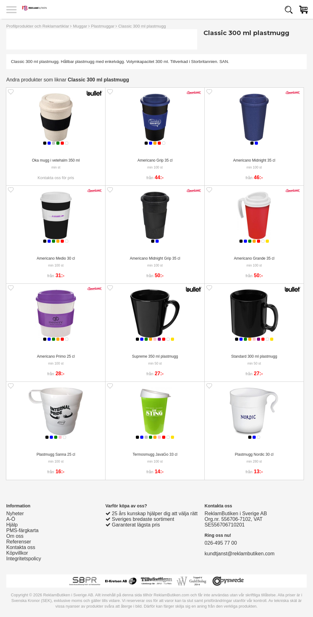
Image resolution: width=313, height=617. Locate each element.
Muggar (80, 26)
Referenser (18, 541)
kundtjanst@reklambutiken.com (240, 553)
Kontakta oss (20, 547)
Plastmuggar (103, 26)
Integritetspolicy (23, 558)
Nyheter (15, 513)
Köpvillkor (17, 553)
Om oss (14, 536)
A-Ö (10, 519)
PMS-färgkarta (22, 530)
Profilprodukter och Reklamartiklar (37, 26)
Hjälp (12, 524)
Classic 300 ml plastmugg (142, 26)
